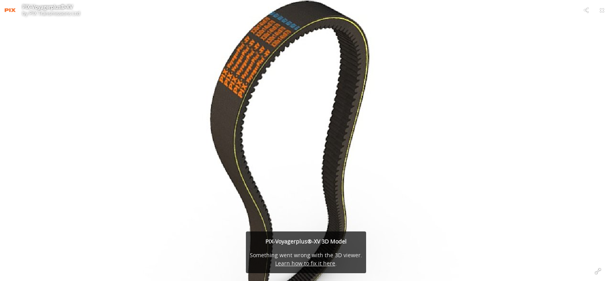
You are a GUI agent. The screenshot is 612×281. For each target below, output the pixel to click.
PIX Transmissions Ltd (54, 13)
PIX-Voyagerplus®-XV (47, 7)
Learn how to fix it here (305, 263)
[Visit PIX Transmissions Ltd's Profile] (10, 10)
